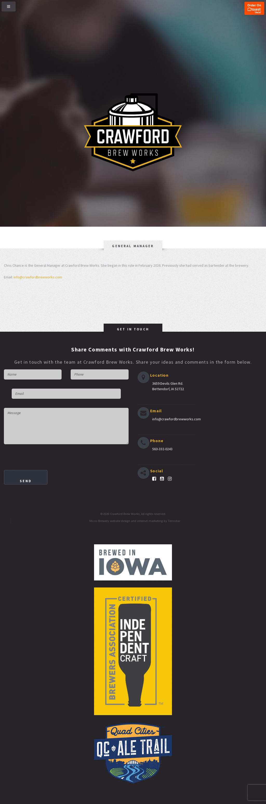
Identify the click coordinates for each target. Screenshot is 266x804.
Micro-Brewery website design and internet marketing (126, 521)
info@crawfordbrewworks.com (38, 277)
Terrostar (174, 521)
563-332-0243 (162, 449)
